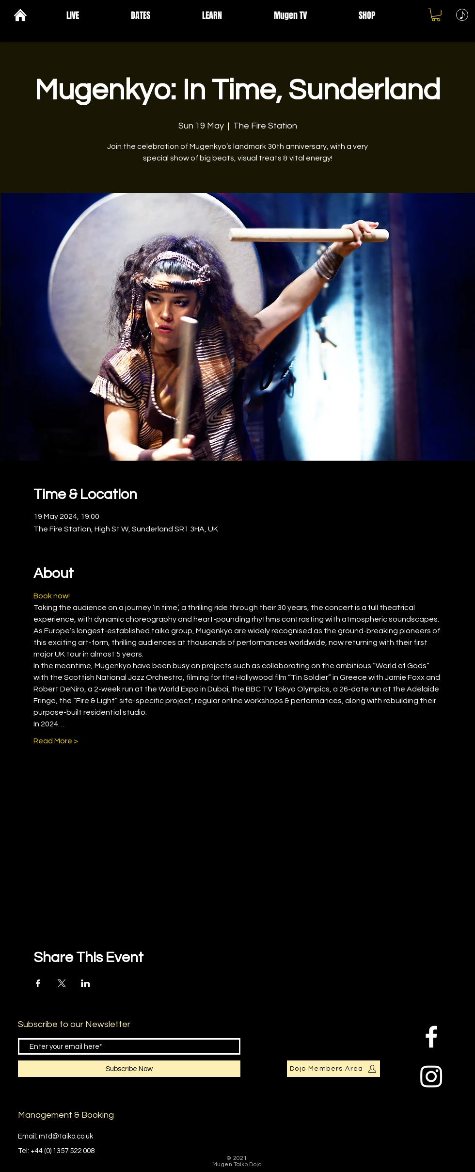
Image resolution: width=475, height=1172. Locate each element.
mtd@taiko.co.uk (66, 1136)
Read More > (55, 741)
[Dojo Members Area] (333, 1068)
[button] (91, 15)
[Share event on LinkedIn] (85, 983)
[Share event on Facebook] (38, 983)
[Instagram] (431, 1076)
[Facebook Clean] (431, 1036)
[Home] (20, 15)
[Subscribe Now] (129, 1068)
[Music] (462, 15)
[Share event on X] (61, 983)
